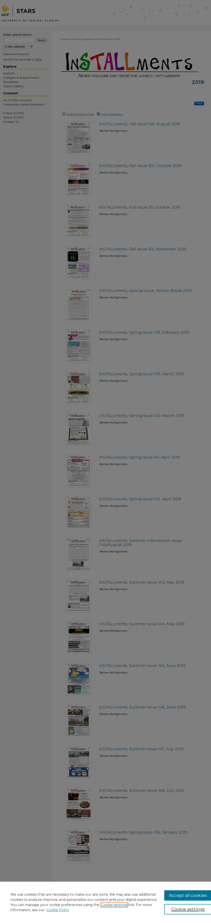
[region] (105, 902)
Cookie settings (114, 905)
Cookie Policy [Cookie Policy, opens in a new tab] (58, 910)
